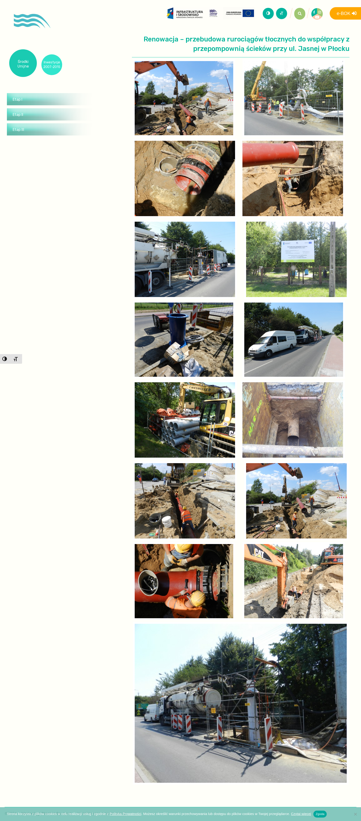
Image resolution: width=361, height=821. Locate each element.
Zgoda (320, 814)
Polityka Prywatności (125, 814)
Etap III (18, 129)
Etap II (18, 114)
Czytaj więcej (301, 814)
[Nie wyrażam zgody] (355, 814)
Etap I (17, 99)
